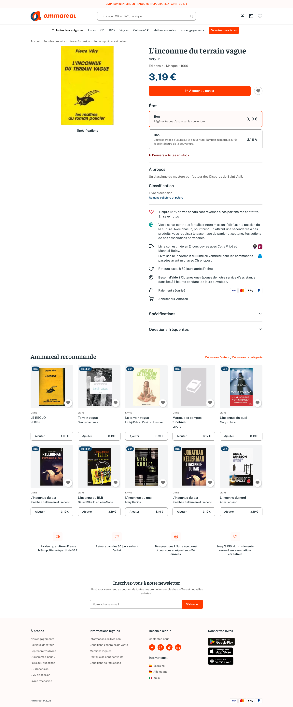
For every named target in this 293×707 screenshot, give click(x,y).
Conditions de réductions (105, 662)
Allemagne (158, 671)
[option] (205, 119)
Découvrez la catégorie (247, 357)
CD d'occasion (40, 668)
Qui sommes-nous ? (43, 656)
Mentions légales (100, 651)
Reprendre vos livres (43, 651)
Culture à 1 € (141, 30)
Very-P (154, 59)
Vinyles (124, 30)
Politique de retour (42, 644)
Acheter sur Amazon (173, 299)
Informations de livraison (105, 638)
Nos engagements (192, 30)
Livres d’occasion (79, 41)
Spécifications (87, 130)
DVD (112, 30)
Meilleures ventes (164, 30)
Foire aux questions (43, 662)
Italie (154, 677)
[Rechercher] (146, 16)
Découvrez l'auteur (217, 357)
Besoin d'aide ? (169, 277)
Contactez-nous (159, 638)
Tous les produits (54, 41)
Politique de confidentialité (106, 656)
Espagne (157, 665)
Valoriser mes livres (224, 30)
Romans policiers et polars (110, 41)
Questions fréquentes (205, 329)
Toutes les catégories (67, 30)
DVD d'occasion (40, 674)
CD (102, 30)
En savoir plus (169, 216)
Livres (92, 30)
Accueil (35, 41)
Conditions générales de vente (109, 644)
